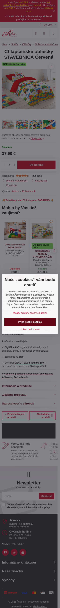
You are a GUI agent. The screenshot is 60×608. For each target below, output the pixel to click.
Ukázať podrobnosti (30, 329)
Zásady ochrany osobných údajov (30, 313)
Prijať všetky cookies (30, 322)
